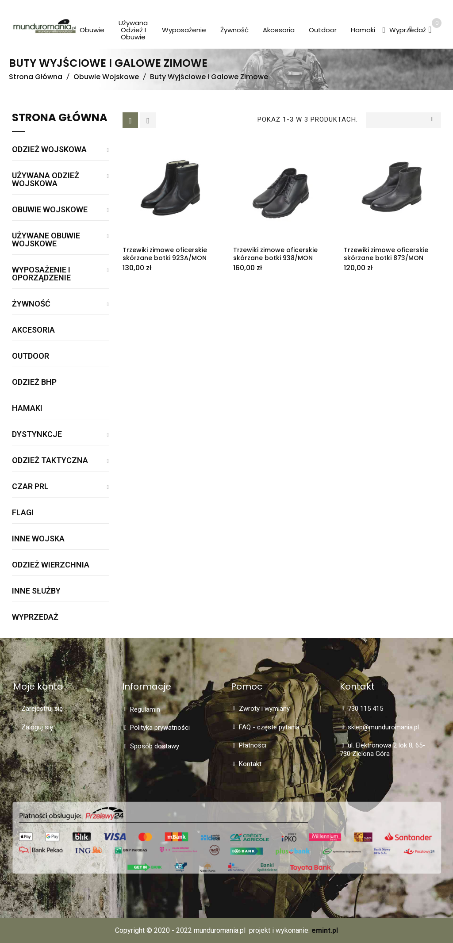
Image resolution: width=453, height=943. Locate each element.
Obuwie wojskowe (50, 210)
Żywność (31, 304)
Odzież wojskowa (49, 150)
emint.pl (324, 930)
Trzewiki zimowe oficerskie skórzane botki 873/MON (386, 254)
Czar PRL (30, 487)
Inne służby (36, 591)
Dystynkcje (37, 434)
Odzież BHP (34, 382)
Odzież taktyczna (50, 460)
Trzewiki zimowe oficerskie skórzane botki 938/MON (275, 254)
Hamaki (27, 408)
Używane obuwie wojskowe (46, 240)
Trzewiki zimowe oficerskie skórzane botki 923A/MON (165, 254)
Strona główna (59, 118)
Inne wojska (38, 539)
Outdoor (30, 356)
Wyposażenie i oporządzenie (41, 274)
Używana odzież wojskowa (45, 180)
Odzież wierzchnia (50, 565)
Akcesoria (33, 330)
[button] (383, 30)
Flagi (23, 513)
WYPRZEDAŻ (35, 617)
